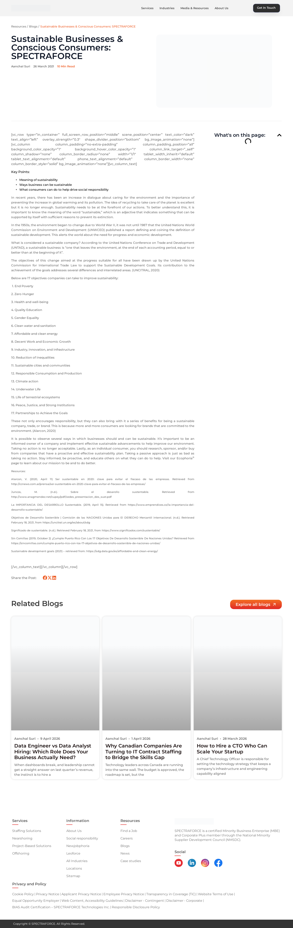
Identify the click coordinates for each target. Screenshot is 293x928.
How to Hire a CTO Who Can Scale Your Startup (232, 749)
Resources (130, 821)
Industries (167, 8)
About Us (221, 8)
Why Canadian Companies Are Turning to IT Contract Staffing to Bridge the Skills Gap (143, 752)
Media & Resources (194, 8)
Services (147, 8)
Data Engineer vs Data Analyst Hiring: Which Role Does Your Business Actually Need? (52, 752)
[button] (266, 8)
